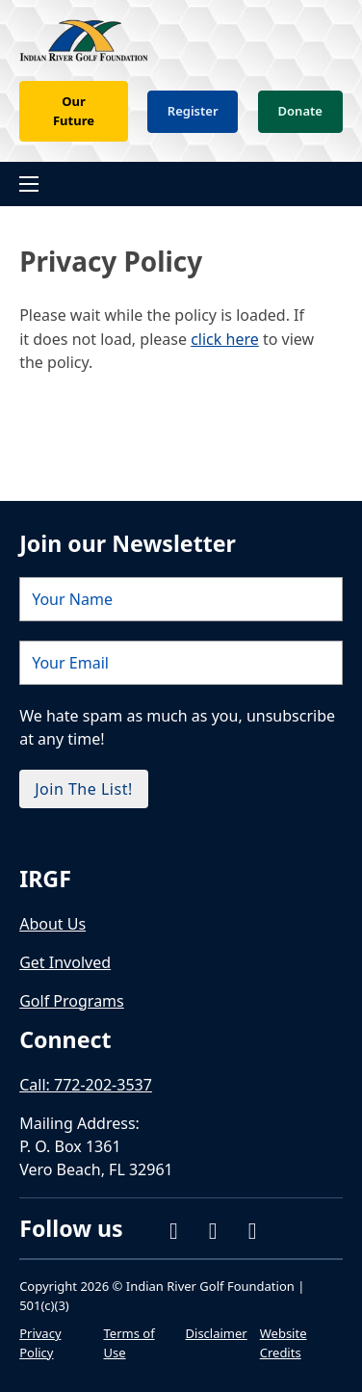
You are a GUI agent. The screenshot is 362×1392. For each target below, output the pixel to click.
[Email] (181, 575)
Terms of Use (128, 1344)
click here (225, 339)
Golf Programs (71, 1000)
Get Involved (65, 962)
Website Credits (283, 1344)
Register (193, 110)
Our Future (73, 110)
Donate (300, 110)
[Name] (181, 511)
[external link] (75, 796)
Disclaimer (216, 1334)
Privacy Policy (40, 1344)
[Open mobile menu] (29, 184)
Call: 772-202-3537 (85, 1084)
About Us (52, 923)
